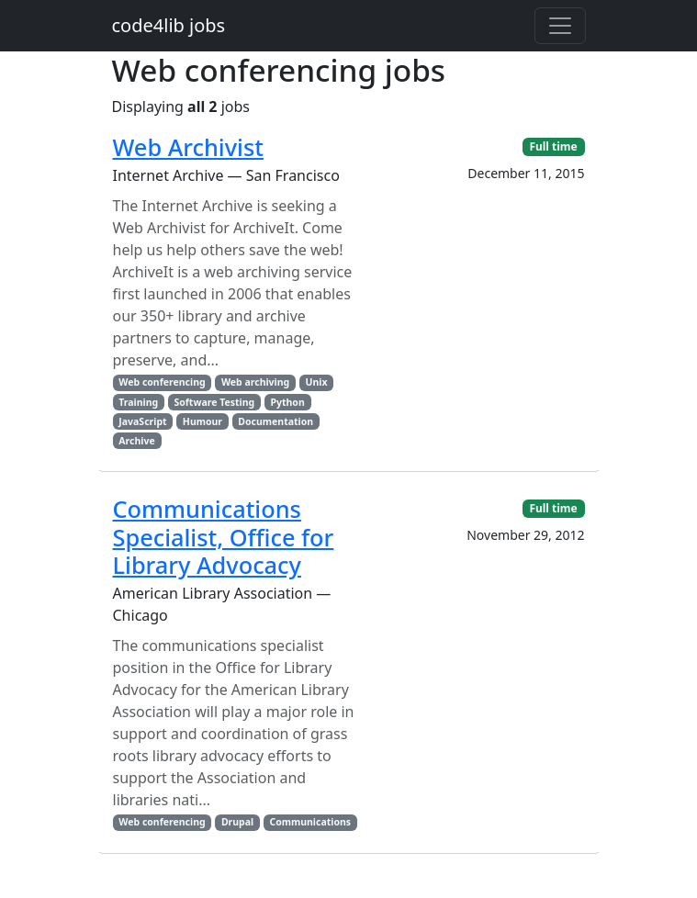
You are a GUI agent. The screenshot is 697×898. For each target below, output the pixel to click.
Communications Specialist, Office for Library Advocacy (223, 536)
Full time (553, 146)
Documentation (275, 421)
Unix (317, 382)
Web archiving (255, 382)
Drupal (237, 821)
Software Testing (214, 402)
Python (287, 402)
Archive (136, 440)
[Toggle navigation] (560, 25)
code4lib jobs (169, 25)
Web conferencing (161, 382)
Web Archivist (188, 147)
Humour (202, 421)
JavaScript (142, 421)
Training (138, 402)
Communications (310, 821)
